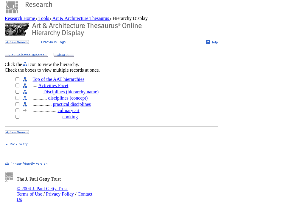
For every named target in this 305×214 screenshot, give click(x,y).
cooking (70, 116)
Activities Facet (53, 85)
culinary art (68, 110)
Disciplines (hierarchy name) (71, 91)
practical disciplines (72, 104)
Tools (44, 18)
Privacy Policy (60, 193)
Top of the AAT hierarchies (58, 79)
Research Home (20, 18)
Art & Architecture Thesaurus (81, 18)
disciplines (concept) (68, 97)
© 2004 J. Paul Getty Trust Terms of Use (42, 191)
